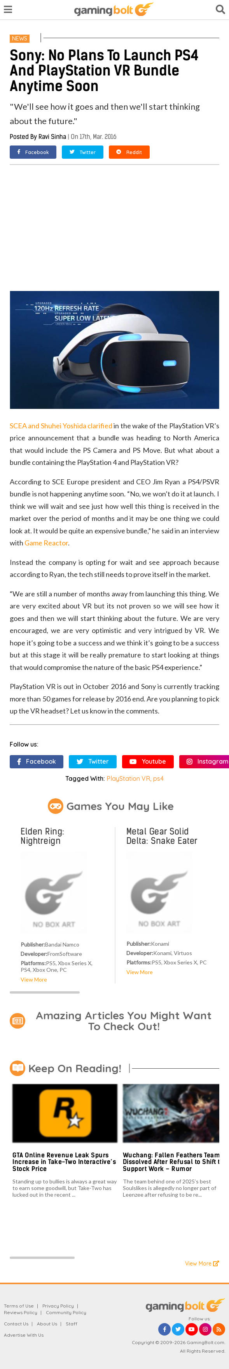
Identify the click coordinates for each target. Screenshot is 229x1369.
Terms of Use (19, 1306)
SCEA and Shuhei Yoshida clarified (61, 425)
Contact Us (16, 1324)
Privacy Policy (58, 1306)
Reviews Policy (20, 1312)
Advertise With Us (24, 1335)
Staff (71, 1324)
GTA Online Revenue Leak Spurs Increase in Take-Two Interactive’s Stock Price (64, 1162)
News (19, 38)
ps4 (158, 778)
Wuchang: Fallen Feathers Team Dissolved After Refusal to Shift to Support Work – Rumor (173, 1162)
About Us (47, 1324)
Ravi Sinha (52, 136)
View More (34, 979)
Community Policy (66, 1312)
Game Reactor (46, 542)
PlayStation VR (128, 778)
